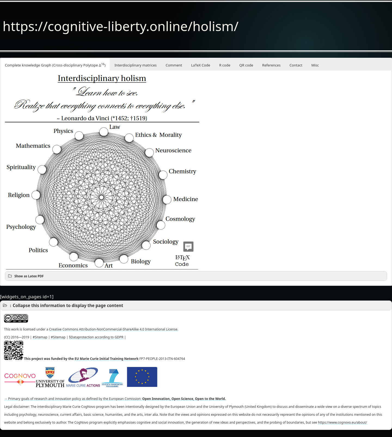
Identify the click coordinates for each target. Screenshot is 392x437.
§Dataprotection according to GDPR (96, 337)
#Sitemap (40, 337)
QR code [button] (246, 65)
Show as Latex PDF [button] (25, 276)
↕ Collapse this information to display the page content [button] (62, 305)
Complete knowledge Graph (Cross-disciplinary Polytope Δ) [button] (55, 65)
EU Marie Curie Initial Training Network (107, 358)
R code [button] (224, 65)
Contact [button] (296, 65)
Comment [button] (174, 65)
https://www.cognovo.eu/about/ (342, 422)
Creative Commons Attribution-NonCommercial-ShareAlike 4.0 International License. (113, 329)
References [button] (271, 65)
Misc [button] (315, 65)
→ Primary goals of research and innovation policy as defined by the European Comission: (115, 398)
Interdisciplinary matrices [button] (136, 65)
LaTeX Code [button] (200, 65)
